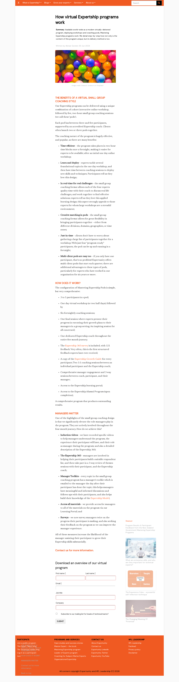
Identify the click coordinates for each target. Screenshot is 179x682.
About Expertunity (99, 643)
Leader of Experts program (66, 653)
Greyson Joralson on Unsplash (92, 85)
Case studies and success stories (68, 643)
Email (59, 583)
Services (78, 3)
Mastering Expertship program (67, 649)
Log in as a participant (26, 653)
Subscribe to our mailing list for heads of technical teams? (85, 614)
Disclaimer (133, 653)
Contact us (96, 646)
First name (61, 573)
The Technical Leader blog (28, 649)
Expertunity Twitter (99, 653)
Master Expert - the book (65, 646)
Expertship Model (100, 498)
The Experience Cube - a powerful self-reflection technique (140, 593)
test (19, 656)
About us (90, 3)
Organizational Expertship (65, 659)
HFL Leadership (135, 643)
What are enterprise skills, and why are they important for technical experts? (140, 562)
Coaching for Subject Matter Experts (70, 656)
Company (60, 603)
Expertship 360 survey (76, 346)
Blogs (46, 3)
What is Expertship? (31, 3)
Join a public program (26, 643)
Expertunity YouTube (100, 656)
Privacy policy (134, 649)
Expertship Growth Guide (88, 359)
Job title (59, 593)
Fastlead (132, 646)
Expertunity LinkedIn (100, 649)
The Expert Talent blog (26, 646)
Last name (91, 573)
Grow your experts (61, 3)
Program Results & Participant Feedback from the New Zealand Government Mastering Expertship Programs (140, 529)
